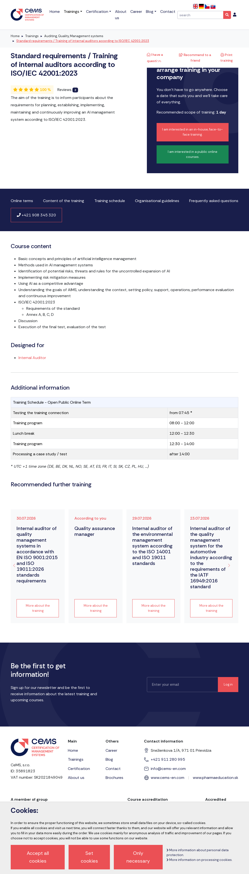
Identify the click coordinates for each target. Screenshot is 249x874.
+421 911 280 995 (168, 759)
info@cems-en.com (168, 768)
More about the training (38, 608)
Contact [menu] (167, 11)
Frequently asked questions (213, 200)
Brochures (114, 777)
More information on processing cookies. (199, 860)
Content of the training (63, 200)
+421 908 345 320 (36, 215)
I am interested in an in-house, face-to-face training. (192, 132)
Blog (109, 759)
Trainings (32, 36)
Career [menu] (136, 11)
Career (111, 750)
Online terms (22, 200)
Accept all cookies (38, 857)
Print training (226, 57)
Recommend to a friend (195, 57)
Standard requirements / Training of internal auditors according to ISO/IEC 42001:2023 (82, 41)
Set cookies (89, 857)
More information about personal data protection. (198, 852)
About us (76, 777)
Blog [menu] (149, 11)
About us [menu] (120, 14)
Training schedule (109, 200)
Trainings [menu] (71, 11)
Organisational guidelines (157, 200)
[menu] (234, 15)
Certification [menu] (97, 11)
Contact (113, 768)
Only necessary (138, 857)
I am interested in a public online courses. (192, 154)
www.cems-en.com (167, 777)
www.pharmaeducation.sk (215, 777)
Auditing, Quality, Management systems (73, 36)
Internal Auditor (32, 357)
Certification (79, 768)
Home (15, 36)
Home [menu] (55, 11)
